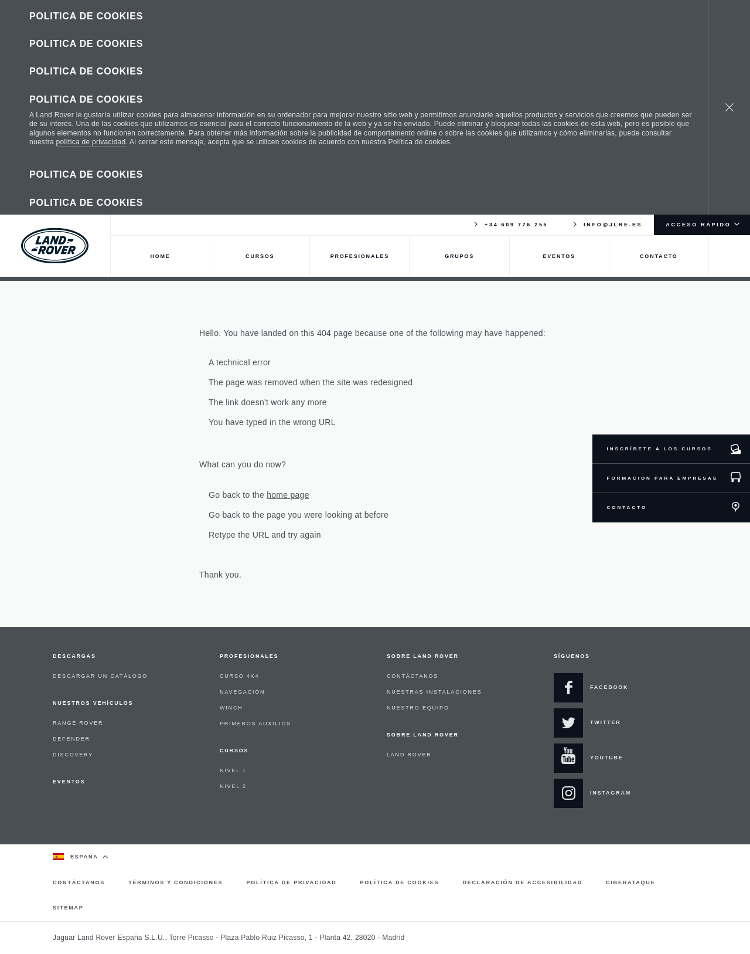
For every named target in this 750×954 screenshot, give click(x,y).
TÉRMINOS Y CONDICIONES (175, 882)
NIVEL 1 (233, 770)
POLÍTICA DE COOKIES (399, 882)
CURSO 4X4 (239, 676)
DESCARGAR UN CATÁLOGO (100, 676)
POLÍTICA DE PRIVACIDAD (291, 882)
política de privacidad (91, 59)
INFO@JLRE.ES (606, 113)
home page (288, 495)
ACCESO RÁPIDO (698, 114)
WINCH (231, 708)
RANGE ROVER (78, 723)
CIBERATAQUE (630, 882)
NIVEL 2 (233, 786)
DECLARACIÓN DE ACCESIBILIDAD (522, 882)
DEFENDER (71, 739)
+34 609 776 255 (510, 113)
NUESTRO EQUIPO (418, 708)
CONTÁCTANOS (412, 676)
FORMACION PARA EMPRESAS (662, 478)
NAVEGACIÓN (242, 692)
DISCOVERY (73, 755)
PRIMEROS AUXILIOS (255, 723)
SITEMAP (68, 908)
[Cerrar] (729, 51)
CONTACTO (627, 507)
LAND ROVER (409, 755)
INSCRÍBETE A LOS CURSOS (659, 448)
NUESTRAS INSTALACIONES (434, 692)
